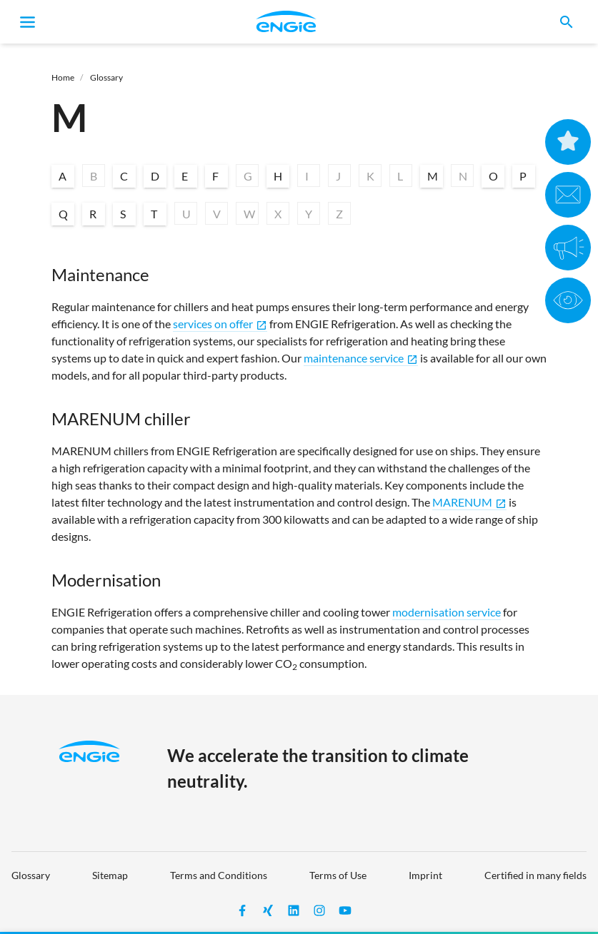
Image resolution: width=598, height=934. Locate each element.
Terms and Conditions (218, 875)
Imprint (425, 875)
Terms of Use (338, 875)
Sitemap (110, 875)
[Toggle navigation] (27, 22)
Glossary (106, 77)
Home (62, 77)
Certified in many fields (535, 875)
